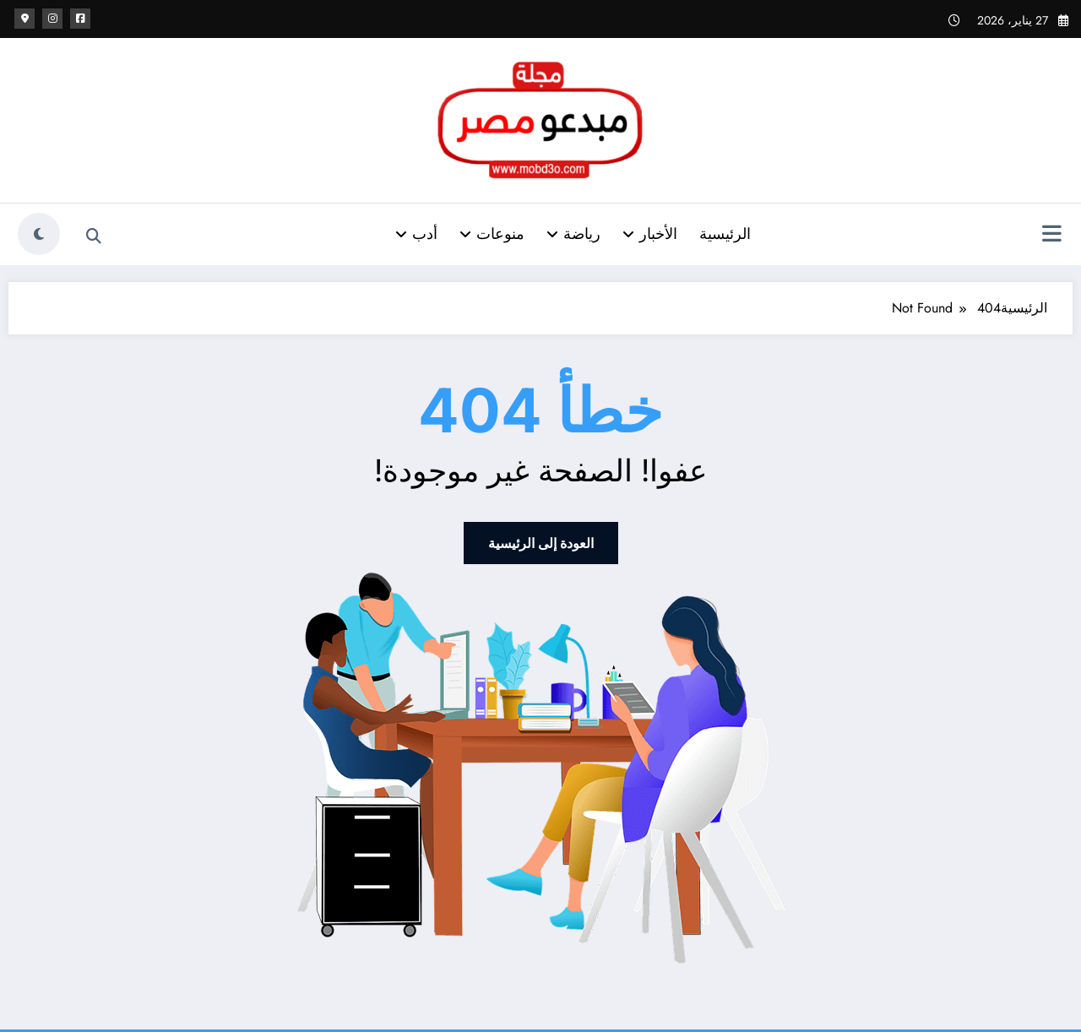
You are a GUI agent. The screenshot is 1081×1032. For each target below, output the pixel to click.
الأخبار (649, 234)
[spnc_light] (39, 234)
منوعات (491, 234)
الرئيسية (725, 234)
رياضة (573, 234)
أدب (416, 234)
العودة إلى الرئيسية (541, 543)
